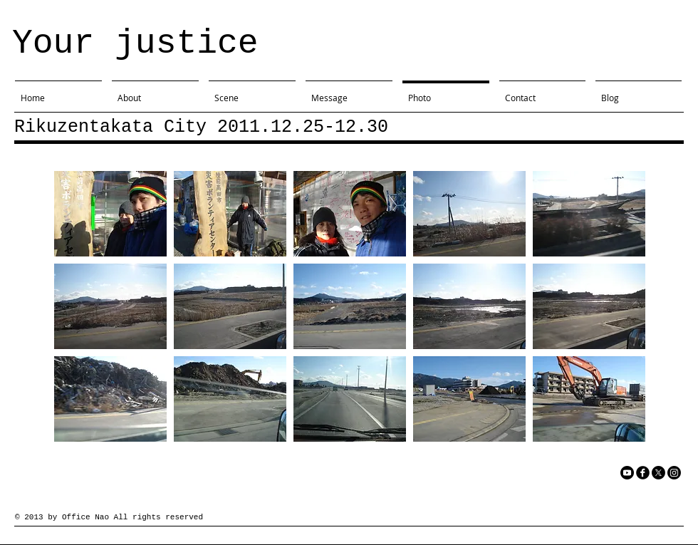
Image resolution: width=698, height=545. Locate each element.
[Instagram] (674, 472)
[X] (658, 472)
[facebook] (643, 472)
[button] (110, 213)
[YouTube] (627, 472)
